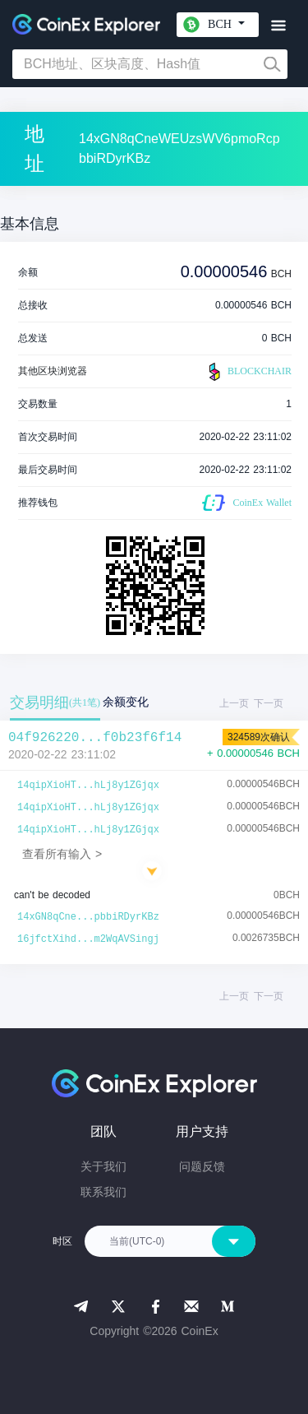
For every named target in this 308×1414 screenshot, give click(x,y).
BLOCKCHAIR (248, 372)
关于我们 (103, 1166)
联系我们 (103, 1191)
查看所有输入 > (62, 853)
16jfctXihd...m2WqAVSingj (88, 939)
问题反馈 (202, 1166)
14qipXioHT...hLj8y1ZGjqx (88, 785)
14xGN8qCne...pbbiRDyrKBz (88, 917)
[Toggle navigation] (278, 26)
